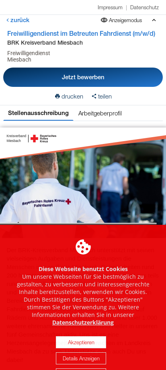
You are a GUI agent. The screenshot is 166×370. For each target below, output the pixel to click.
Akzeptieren (81, 357)
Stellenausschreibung (38, 112)
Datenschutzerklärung (83, 337)
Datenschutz (144, 7)
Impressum (110, 7)
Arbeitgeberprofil (100, 113)
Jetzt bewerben (83, 77)
